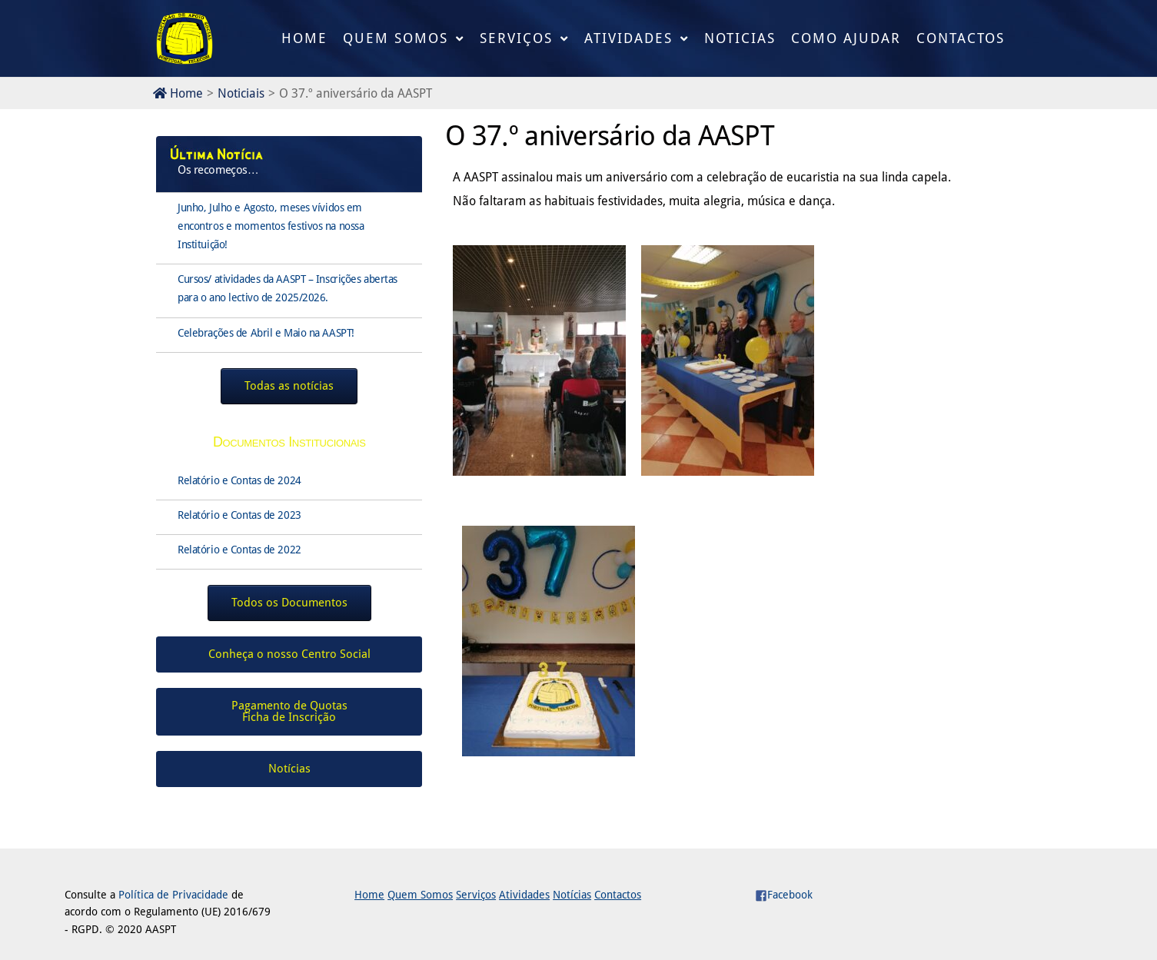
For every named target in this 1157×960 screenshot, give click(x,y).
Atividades (628, 38)
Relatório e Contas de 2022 (239, 549)
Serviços (516, 38)
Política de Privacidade (173, 895)
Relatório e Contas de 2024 (239, 480)
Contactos (960, 38)
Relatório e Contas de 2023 (239, 515)
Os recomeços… (218, 170)
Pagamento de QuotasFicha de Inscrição (289, 711)
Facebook (784, 895)
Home (304, 38)
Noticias (740, 38)
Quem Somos (395, 38)
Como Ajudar (846, 38)
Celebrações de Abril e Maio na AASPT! (266, 333)
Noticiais (241, 93)
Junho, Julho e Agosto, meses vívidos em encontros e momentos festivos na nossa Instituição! (271, 226)
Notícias (572, 895)
